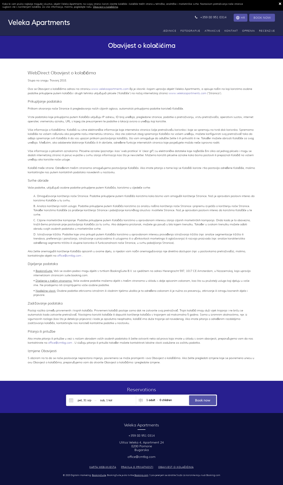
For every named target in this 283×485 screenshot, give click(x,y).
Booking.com (141, 475)
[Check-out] (106, 400)
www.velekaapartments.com (110, 89)
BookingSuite (99, 475)
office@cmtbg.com (69, 255)
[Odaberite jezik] (240, 18)
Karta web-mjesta (102, 467)
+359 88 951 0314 (141, 435)
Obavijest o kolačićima (105, 6)
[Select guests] (155, 400)
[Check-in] (81, 400)
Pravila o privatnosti (137, 467)
